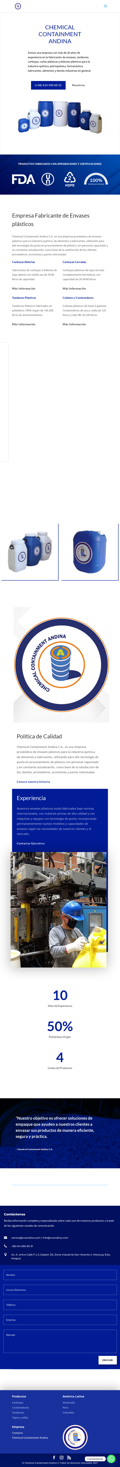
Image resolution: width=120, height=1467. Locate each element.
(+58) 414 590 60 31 (48, 84)
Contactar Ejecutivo (30, 843)
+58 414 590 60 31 (22, 1246)
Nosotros (78, 84)
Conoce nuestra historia (33, 781)
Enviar (107, 1360)
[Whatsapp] (111, 1459)
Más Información (23, 288)
